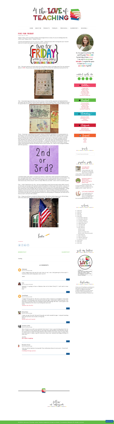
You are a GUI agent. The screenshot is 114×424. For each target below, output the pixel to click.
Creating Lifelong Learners (29, 350)
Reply (68, 279)
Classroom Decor (85, 129)
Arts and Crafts (85, 107)
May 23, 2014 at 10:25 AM (27, 284)
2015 (78, 214)
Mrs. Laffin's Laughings (27, 338)
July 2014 (80, 224)
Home (31, 28)
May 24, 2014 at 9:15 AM (27, 346)
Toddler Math (85, 88)
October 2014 (81, 220)
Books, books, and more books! (85, 233)
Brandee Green (26, 344)
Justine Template (39, 422)
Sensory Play (85, 90)
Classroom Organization (85, 130)
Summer (85, 139)
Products (46, 28)
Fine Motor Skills (85, 91)
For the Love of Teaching (28, 422)
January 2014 (81, 238)
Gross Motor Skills (85, 93)
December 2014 (82, 217)
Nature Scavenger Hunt (83, 231)
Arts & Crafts (85, 94)
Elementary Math (85, 116)
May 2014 (80, 227)
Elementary (74, 28)
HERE (23, 67)
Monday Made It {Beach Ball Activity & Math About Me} (87, 180)
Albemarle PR (71, 422)
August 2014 (81, 223)
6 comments (20, 241)
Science (85, 119)
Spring (85, 138)
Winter (85, 142)
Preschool (64, 28)
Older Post (66, 252)
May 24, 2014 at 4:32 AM (27, 327)
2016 (78, 213)
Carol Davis (25, 295)
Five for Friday (81, 230)
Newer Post (22, 252)
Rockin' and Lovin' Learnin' (28, 319)
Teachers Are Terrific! (27, 305)
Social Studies (85, 120)
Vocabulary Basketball (85, 167)
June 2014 (80, 226)
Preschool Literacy (85, 104)
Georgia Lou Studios (55, 422)
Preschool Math (85, 103)
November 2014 (82, 219)
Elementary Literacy (85, 118)
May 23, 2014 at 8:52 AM (27, 270)
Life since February (88, 191)
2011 (78, 243)
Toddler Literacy (85, 89)
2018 (78, 212)
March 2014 (81, 236)
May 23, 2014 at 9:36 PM (27, 313)
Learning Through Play (85, 95)
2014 (78, 216)
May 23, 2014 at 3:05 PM (27, 296)
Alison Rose (25, 312)
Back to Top (109, 421)
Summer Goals (81, 229)
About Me (38, 28)
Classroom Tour (85, 128)
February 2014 (82, 237)
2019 (78, 210)
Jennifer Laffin (26, 325)
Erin (23, 283)
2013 (78, 240)
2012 (78, 241)
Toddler (55, 28)
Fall (85, 140)
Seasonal (84, 28)
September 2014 (82, 222)
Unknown (24, 269)
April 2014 (81, 234)
